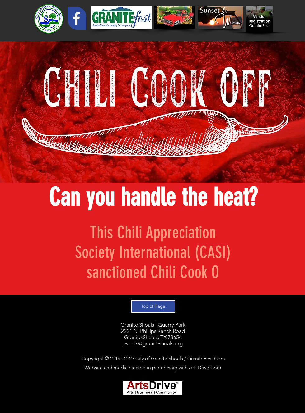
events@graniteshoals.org (153, 343)
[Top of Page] (153, 306)
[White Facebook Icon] (76, 18)
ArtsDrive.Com (205, 367)
